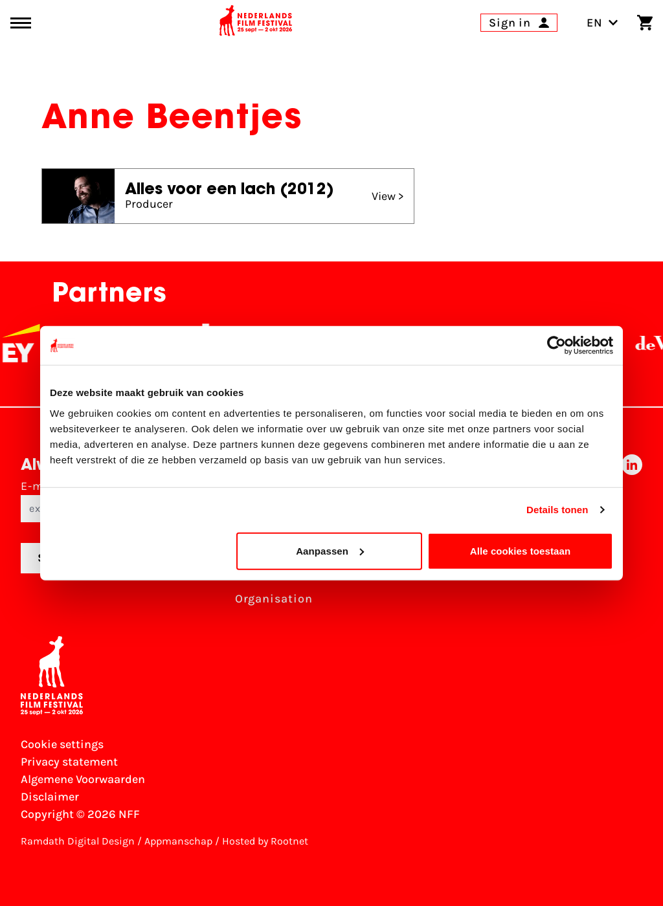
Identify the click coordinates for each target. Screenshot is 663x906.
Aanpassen (330, 550)
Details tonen (557, 509)
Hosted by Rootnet (265, 841)
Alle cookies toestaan (520, 550)
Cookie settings (62, 744)
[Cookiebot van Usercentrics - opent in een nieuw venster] (556, 345)
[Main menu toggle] (20, 22)
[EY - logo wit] (35, 343)
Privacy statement (69, 762)
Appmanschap (178, 841)
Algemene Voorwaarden (83, 779)
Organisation (274, 598)
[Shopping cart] (645, 22)
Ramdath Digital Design (78, 841)
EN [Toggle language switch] (602, 23)
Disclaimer (50, 797)
